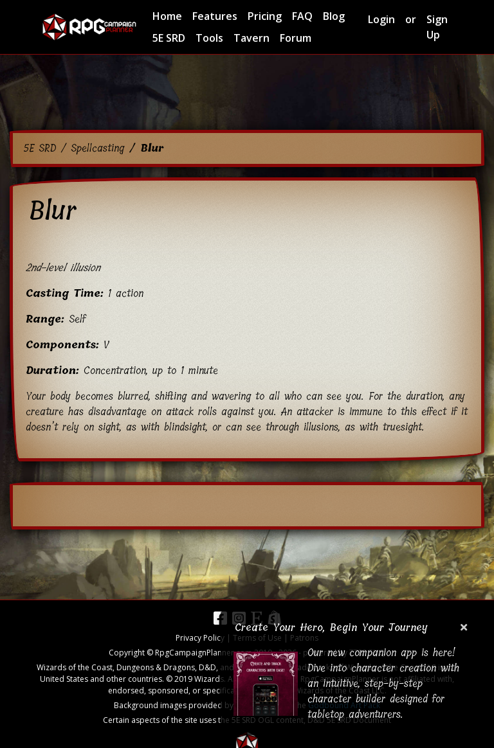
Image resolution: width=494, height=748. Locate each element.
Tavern (251, 38)
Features (214, 16)
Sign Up (437, 27)
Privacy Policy (200, 637)
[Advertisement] (247, 90)
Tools (209, 38)
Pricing (265, 16)
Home (167, 16)
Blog (334, 16)
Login (381, 19)
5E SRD (168, 38)
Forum (295, 38)
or (410, 19)
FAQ (302, 16)
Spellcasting (97, 148)
